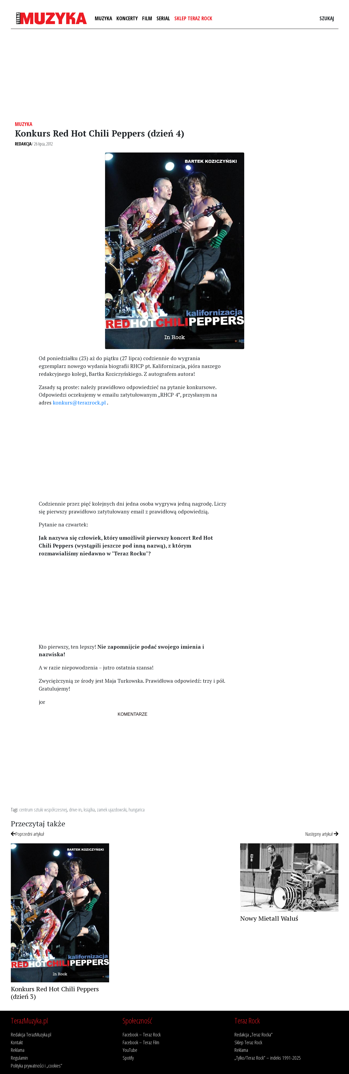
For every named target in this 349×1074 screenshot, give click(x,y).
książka (89, 809)
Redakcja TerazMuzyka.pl (31, 1034)
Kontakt (17, 1042)
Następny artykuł (321, 833)
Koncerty (127, 18)
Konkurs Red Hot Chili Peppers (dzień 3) (55, 993)
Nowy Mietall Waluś (269, 918)
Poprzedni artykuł (27, 833)
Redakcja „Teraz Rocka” (253, 1034)
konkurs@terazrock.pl (79, 402)
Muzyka (103, 18)
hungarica (137, 809)
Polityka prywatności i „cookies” (36, 1065)
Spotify (128, 1057)
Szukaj (326, 18)
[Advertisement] (174, 75)
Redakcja (23, 144)
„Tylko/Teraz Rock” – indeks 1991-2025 (267, 1057)
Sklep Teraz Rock (193, 18)
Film (147, 18)
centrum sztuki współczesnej (43, 809)
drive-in (75, 809)
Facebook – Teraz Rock (142, 1034)
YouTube (130, 1049)
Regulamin (19, 1057)
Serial (163, 18)
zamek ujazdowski (111, 809)
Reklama (17, 1049)
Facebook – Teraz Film (141, 1042)
